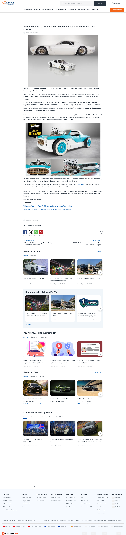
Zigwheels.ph (49, 526)
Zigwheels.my (76, 526)
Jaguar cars (81, 184)
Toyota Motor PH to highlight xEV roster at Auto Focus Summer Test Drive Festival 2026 (89, 441)
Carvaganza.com (34, 526)
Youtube (116, 501)
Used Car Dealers (71, 507)
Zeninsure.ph (63, 526)
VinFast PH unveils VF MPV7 (33, 278)
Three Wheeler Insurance (10, 510)
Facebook (116, 498)
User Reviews (101, 513)
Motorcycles (84, 500)
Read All (99, 251)
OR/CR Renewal (41, 497)
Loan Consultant (56, 500)
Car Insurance (7, 497)
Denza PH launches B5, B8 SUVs (89, 278)
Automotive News (102, 497)
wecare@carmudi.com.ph (115, 520)
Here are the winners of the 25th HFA (62, 441)
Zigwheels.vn (103, 526)
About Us (46, 520)
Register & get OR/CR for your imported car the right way (34, 362)
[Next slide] (100, 272)
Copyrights (88, 520)
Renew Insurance (116, 9)
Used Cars (71, 9)
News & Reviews (91, 9)
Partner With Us (59, 9)
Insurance (27, 9)
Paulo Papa (53, 284)
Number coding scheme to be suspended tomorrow (61, 279)
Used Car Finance (27, 497)
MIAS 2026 (100, 500)
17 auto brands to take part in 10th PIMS (34, 441)
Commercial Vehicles (87, 507)
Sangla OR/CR (26, 500)
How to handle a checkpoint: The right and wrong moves (62, 362)
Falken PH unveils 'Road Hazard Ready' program (87, 315)
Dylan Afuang (29, 32)
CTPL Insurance (7, 504)
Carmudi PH (26, 366)
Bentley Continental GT (59, 399)
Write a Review (101, 510)
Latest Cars (98, 372)
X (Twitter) (116, 507)
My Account (116, 3)
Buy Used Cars (70, 497)
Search (100, 3)
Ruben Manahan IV (83, 319)
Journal (10, 486)
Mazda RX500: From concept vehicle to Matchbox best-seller (47, 209)
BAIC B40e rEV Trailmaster (33, 399)
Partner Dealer (55, 497)
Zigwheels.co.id (19, 526)
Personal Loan (26, 504)
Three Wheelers (85, 504)
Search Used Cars (71, 500)
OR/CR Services (46, 9)
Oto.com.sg (90, 526)
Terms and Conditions (66, 520)
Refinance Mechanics (100, 520)
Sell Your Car (69, 504)
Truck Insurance (7, 500)
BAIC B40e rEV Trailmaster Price (33, 404)
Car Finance (101, 507)
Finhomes (25, 507)
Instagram (117, 504)
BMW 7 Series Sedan (84, 399)
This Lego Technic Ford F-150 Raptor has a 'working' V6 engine (47, 206)
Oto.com (6, 526)
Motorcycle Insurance (9, 507)
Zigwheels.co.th (117, 526)
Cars (82, 497)
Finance (35, 9)
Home (7, 486)
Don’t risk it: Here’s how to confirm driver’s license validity (89, 362)
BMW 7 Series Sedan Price (85, 404)
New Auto (80, 9)
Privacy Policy (79, 520)
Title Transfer (40, 500)
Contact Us (54, 520)
